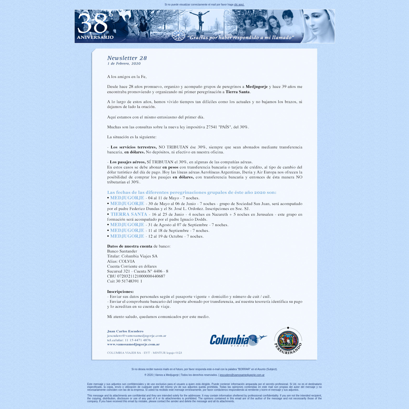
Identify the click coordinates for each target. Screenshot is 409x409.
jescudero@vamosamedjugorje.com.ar (242, 375)
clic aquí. (239, 4)
